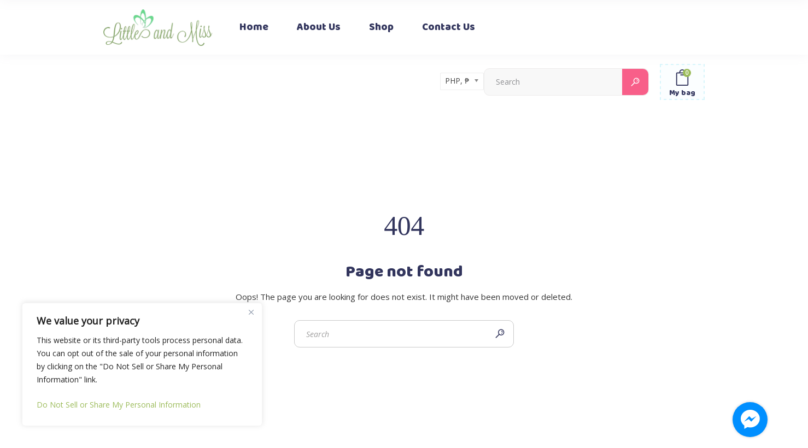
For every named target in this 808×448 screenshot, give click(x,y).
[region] (142, 364)
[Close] (250, 312)
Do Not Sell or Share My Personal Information (119, 404)
